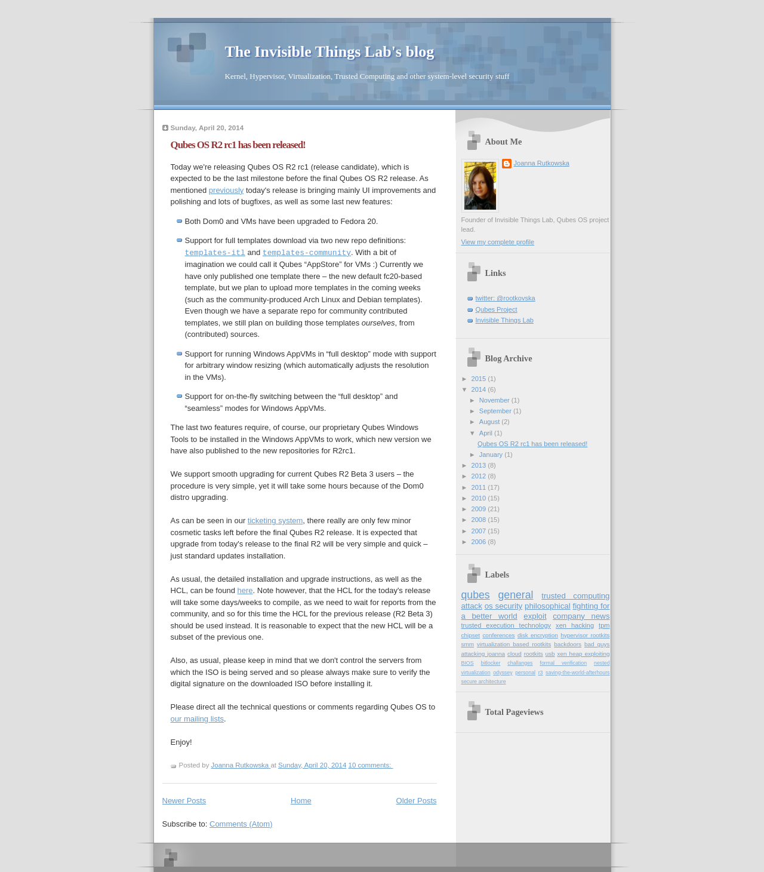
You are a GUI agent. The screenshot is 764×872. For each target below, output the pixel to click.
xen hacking (575, 625)
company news (581, 616)
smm (468, 644)
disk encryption (537, 635)
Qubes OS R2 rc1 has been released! (238, 145)
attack (471, 605)
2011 (480, 487)
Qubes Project (496, 309)
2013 (480, 465)
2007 (480, 531)
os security (503, 605)
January (491, 454)
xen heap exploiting (583, 653)
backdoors (567, 644)
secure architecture (483, 681)
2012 (480, 476)
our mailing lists (197, 718)
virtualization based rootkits (514, 644)
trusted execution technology (506, 625)
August (490, 421)
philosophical (548, 605)
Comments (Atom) (241, 823)
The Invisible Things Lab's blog (330, 51)
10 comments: (371, 765)
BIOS (467, 663)
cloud (514, 653)
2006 (480, 541)
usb (550, 653)
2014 (480, 389)
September (496, 410)
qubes (475, 595)
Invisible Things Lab (505, 320)
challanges (519, 663)
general (515, 595)
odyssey (502, 673)
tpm (604, 625)
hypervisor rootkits (584, 635)
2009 (480, 508)
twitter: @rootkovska (505, 298)
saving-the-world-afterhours (577, 673)
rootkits (533, 653)
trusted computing (575, 595)
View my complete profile (498, 241)
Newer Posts (184, 800)
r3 (540, 673)
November (495, 400)
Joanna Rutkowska (541, 163)
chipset (470, 635)
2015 (480, 378)
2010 (480, 498)
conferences (498, 635)
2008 (480, 519)
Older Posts (416, 800)
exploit (534, 616)
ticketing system (275, 520)
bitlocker (491, 663)
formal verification (563, 663)
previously (226, 190)
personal (525, 673)
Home (301, 800)
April (486, 433)
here (245, 590)
